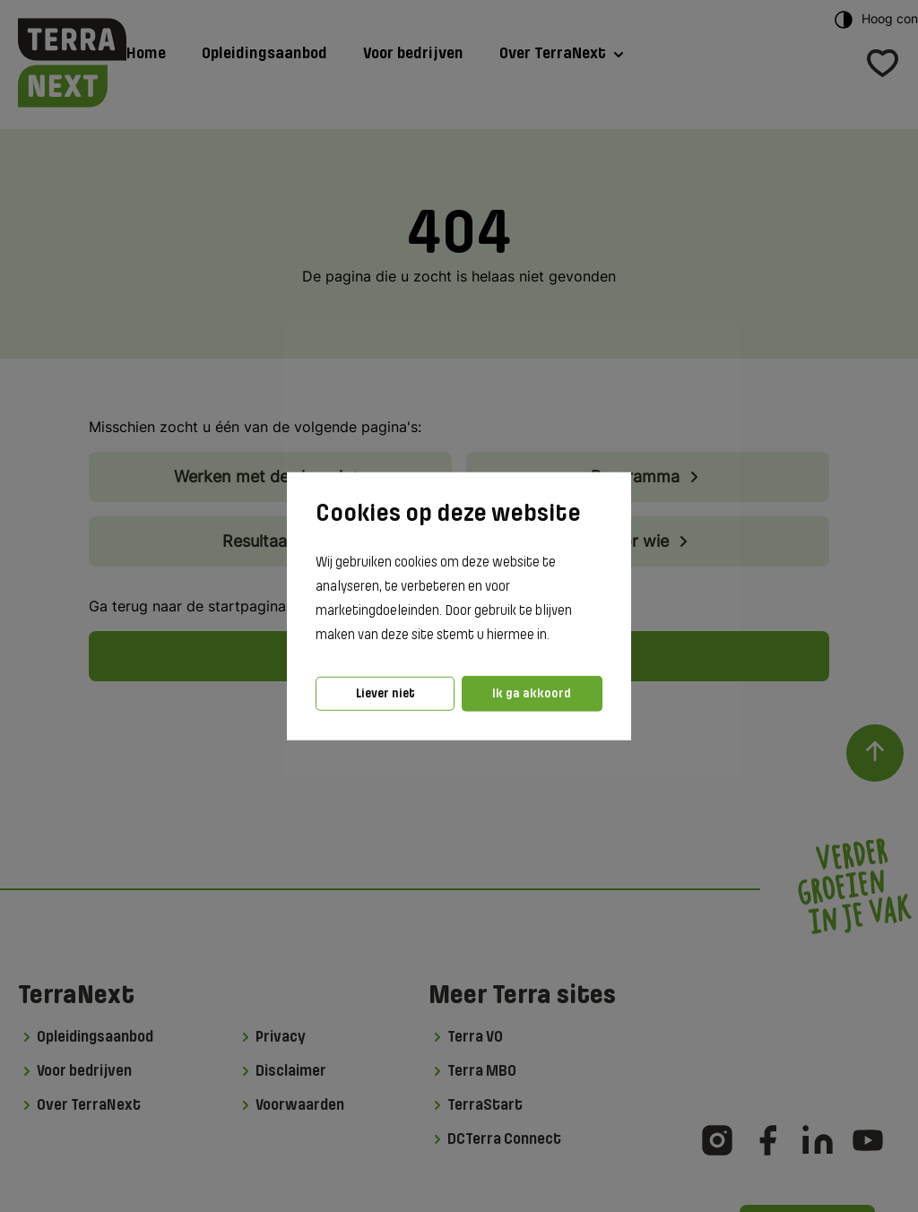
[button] (555, 635)
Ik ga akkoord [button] (531, 693)
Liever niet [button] (385, 693)
